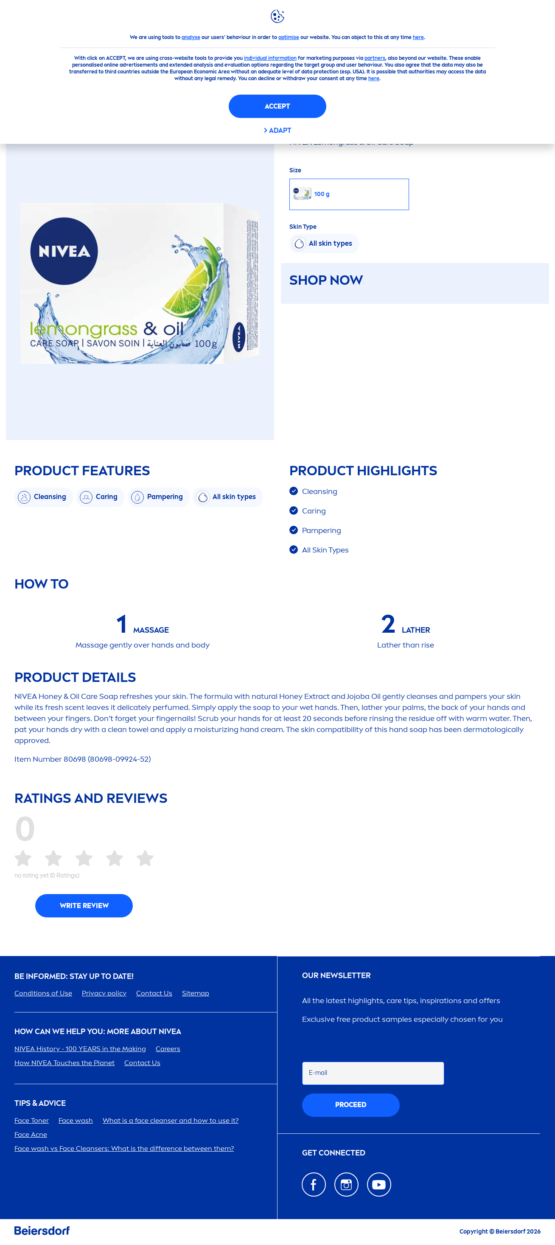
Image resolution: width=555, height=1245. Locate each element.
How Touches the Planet (64, 1063)
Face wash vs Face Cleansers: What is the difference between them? (124, 1148)
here (418, 37)
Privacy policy (104, 993)
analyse (191, 37)
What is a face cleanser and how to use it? (170, 1120)
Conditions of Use (43, 993)
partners (374, 58)
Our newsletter (336, 975)
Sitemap (195, 993)
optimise (288, 37)
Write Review (84, 906)
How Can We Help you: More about (97, 1031)
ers (168, 1049)
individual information (270, 58)
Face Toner (31, 1120)
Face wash (76, 1120)
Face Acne (30, 1134)
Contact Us (154, 993)
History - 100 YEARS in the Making (80, 1049)
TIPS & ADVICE (40, 1103)
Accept (277, 106)
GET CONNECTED (333, 1153)
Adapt (280, 130)
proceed (351, 1105)
